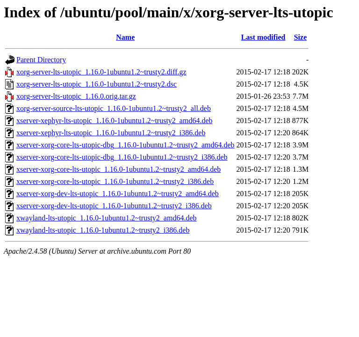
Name (125, 37)
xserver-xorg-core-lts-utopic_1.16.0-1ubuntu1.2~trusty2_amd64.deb (118, 169)
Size (300, 37)
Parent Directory (41, 60)
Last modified (263, 37)
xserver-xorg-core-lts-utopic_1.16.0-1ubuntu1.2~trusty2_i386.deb (115, 181)
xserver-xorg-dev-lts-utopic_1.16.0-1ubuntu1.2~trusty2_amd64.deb (117, 194)
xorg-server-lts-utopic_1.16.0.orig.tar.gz (76, 96)
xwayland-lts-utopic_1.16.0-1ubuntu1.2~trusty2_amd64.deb (106, 218)
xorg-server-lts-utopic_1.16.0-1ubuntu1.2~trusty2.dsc (96, 84)
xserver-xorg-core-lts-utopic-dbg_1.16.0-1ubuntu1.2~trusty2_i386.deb (122, 157)
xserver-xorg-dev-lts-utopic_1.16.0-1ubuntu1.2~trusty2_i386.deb (114, 206)
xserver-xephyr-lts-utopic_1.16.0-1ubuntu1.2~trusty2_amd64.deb (114, 121)
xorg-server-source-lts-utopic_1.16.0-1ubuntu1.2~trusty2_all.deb (113, 108)
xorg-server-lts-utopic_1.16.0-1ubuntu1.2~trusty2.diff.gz (101, 72)
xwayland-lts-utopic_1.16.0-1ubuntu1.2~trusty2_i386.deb (102, 230)
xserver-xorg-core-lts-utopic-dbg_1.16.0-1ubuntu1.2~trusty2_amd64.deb (125, 145)
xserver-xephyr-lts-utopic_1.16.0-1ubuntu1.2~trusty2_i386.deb (110, 133)
